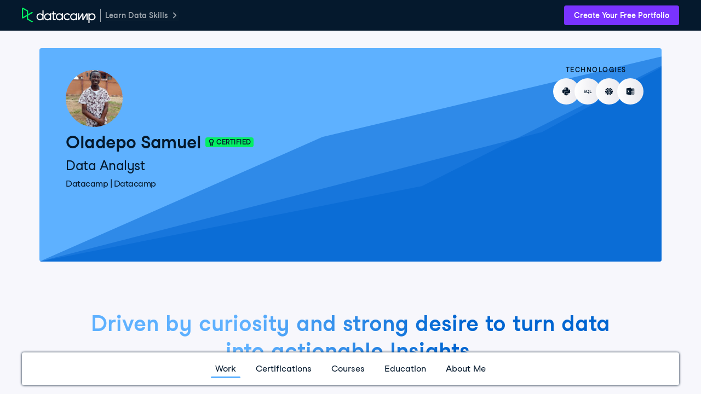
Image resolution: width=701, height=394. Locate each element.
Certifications (284, 368)
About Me (466, 368)
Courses (348, 368)
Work (225, 368)
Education (405, 368)
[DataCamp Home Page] (59, 15)
